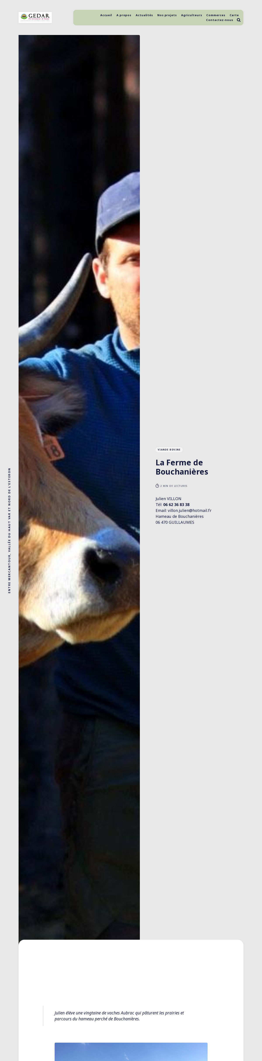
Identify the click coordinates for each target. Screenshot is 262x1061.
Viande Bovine (169, 449)
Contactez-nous (219, 20)
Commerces (215, 15)
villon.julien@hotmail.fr (190, 510)
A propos (123, 15)
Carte (234, 15)
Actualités (144, 15)
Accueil (106, 15)
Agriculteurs (191, 15)
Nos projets (167, 15)
